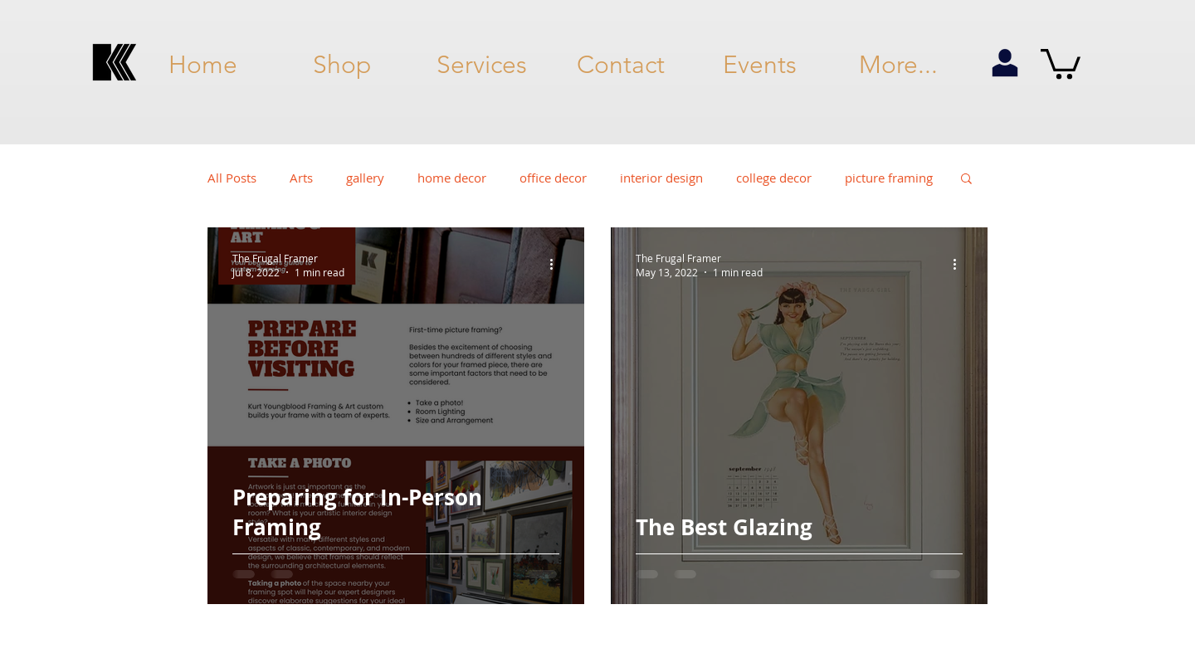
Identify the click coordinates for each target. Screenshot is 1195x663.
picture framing (889, 177)
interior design (661, 177)
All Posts (231, 177)
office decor (553, 177)
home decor (451, 177)
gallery (365, 177)
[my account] (1004, 64)
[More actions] (557, 265)
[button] (1060, 62)
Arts (301, 177)
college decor (774, 177)
